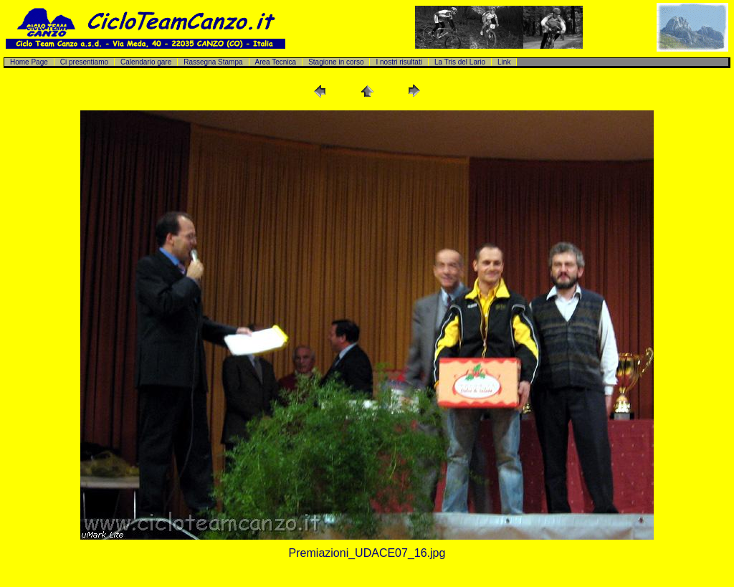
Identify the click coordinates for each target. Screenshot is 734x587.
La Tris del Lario (459, 62)
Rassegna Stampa (213, 62)
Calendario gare (145, 62)
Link (503, 62)
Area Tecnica (276, 62)
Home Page (29, 62)
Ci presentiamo (84, 62)
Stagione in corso (335, 62)
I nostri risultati (398, 62)
